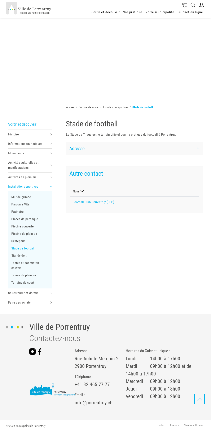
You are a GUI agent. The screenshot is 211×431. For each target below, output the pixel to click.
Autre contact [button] (86, 173)
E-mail (141, 191)
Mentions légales (193, 425)
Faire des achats (19, 302)
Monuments (16, 153)
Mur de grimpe (21, 197)
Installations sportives (23, 186)
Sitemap (174, 425)
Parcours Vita (20, 204)
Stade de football (23, 249)
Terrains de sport (22, 282)
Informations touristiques (25, 144)
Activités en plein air (22, 177)
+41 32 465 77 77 (92, 384)
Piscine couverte (22, 226)
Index (161, 425)
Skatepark (18, 241)
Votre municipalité (160, 12)
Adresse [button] (77, 148)
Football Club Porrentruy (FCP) (93, 202)
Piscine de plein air (24, 234)
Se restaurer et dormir (23, 293)
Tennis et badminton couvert (25, 265)
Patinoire (17, 212)
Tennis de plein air (23, 275)
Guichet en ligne (190, 12)
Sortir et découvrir (106, 12)
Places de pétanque (24, 219)
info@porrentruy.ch (94, 403)
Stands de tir (19, 255)
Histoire (13, 134)
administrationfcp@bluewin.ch (157, 202)
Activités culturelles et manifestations (23, 165)
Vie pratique (132, 12)
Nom (76, 191)
